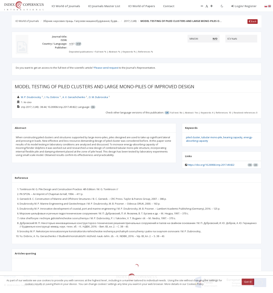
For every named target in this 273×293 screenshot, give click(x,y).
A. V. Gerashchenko (73, 97)
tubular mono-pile (211, 137)
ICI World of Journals (27, 21)
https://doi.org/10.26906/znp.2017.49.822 (211, 164)
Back (252, 21)
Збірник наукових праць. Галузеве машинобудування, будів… (81, 21)
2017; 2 (130, 21)
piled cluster (193, 137)
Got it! (248, 282)
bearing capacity (232, 137)
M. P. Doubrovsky (31, 97)
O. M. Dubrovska (98, 97)
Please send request (106, 67)
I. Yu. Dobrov (52, 97)
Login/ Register (243, 6)
